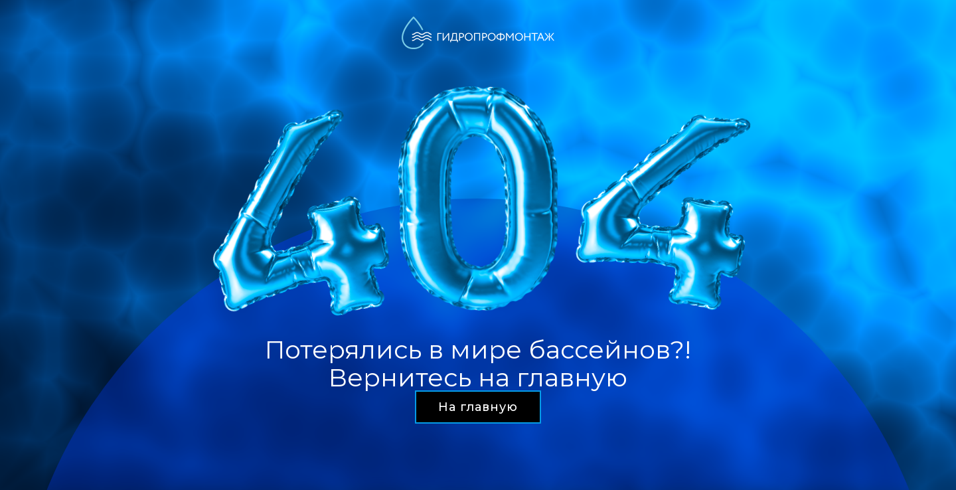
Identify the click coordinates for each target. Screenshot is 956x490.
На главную (478, 407)
